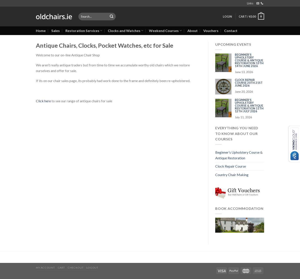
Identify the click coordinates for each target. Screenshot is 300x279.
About (192, 31)
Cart (61, 267)
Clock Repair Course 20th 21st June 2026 (249, 82)
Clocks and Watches (125, 31)
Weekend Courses (165, 31)
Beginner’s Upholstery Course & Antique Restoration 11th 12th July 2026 (249, 105)
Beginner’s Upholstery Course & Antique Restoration (239, 155)
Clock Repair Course (230, 166)
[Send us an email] (258, 3)
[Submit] (111, 16)
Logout (92, 267)
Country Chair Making (231, 175)
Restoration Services (83, 31)
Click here (43, 101)
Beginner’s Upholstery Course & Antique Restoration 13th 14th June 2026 (249, 60)
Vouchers (210, 31)
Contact (230, 31)
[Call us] (262, 3)
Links (250, 3)
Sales (55, 31)
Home (41, 31)
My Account (45, 267)
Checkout (75, 267)
